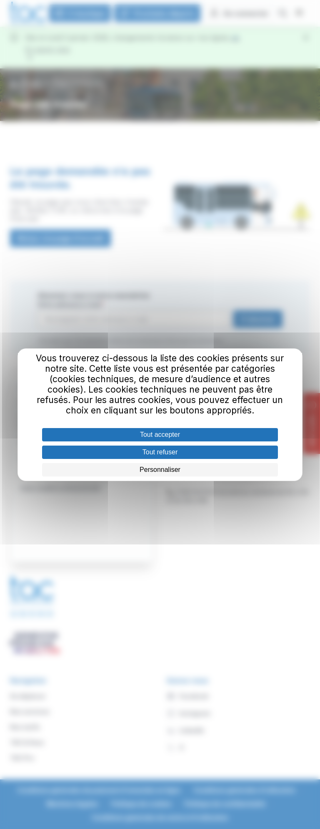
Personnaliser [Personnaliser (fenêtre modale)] (160, 469)
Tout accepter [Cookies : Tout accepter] (160, 434)
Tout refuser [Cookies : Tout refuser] (160, 452)
